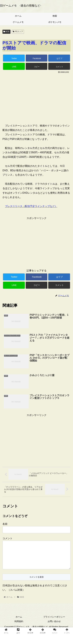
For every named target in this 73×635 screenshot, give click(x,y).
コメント (7, 538)
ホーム (19, 622)
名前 (4, 524)
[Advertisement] (36, 97)
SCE (6, 31)
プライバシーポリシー (54, 622)
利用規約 (18, 626)
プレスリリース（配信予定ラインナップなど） (31, 206)
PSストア (18, 31)
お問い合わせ (54, 626)
